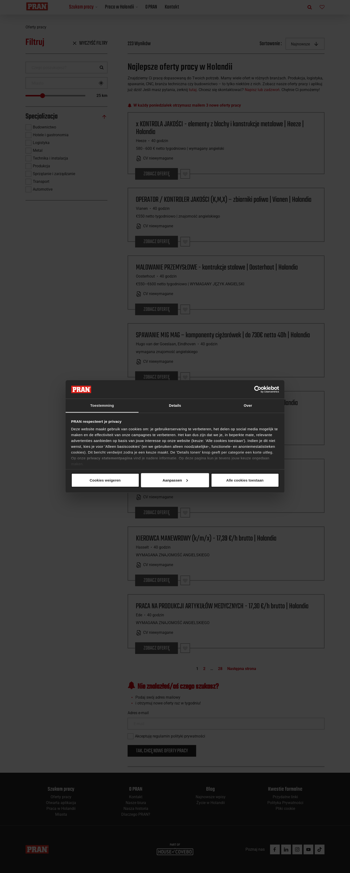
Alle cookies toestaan (104, 480)
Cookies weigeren (243, 480)
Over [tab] (248, 405)
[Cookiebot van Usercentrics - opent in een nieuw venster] (257, 389)
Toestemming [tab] (102, 405)
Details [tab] (175, 405)
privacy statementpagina (109, 458)
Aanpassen (174, 480)
